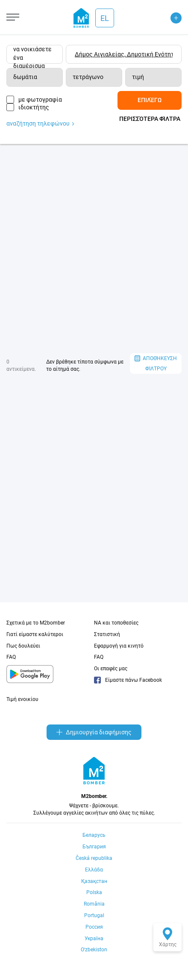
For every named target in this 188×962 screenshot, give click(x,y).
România (94, 904)
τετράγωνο (88, 76)
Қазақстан (94, 881)
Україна (94, 938)
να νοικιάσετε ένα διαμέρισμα (32, 55)
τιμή (138, 76)
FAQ (11, 657)
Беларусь (94, 835)
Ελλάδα (94, 870)
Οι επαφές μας (110, 669)
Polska (94, 892)
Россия (94, 927)
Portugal (94, 915)
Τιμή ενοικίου (22, 699)
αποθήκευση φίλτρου (156, 363)
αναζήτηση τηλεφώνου (40, 123)
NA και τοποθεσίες (116, 623)
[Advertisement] (94, 249)
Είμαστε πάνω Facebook (128, 680)
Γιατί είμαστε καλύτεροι (34, 634)
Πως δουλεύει (23, 646)
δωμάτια (25, 76)
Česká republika (94, 858)
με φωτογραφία (40, 99)
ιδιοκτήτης (33, 107)
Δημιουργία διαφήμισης (94, 732)
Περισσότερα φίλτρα (149, 118)
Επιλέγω (150, 100)
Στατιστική (107, 634)
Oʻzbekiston (94, 950)
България (94, 847)
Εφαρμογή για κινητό (119, 646)
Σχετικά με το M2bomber (35, 623)
